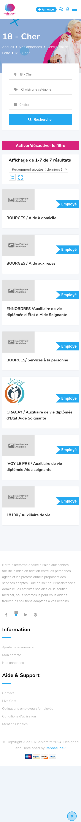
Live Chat (9, 701)
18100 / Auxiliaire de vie (28, 515)
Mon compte (11, 655)
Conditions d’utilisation (19, 716)
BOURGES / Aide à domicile (31, 218)
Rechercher (40, 119)
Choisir (24, 104)
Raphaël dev (55, 748)
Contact (8, 693)
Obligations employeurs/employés (27, 708)
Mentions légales (15, 724)
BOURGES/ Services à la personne (37, 360)
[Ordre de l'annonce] (38, 169)
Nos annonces (13, 663)
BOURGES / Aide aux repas (31, 263)
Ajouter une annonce (17, 647)
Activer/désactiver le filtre (40, 145)
